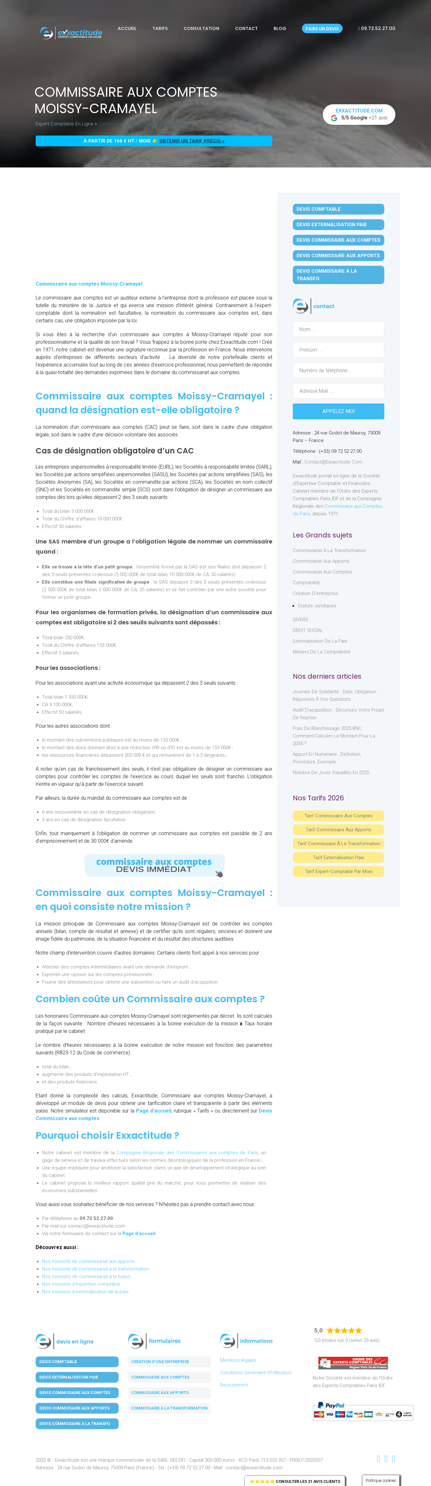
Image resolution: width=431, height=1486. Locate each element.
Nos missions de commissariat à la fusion (86, 1276)
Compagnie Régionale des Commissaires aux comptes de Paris (187, 1152)
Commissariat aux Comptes (322, 572)
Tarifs (160, 28)
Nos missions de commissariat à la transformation (95, 1269)
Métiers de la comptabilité (322, 652)
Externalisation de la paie (320, 641)
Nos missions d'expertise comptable (81, 1284)
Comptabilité (306, 582)
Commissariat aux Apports (321, 561)
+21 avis (359, 115)
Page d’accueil (153, 1111)
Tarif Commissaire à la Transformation (338, 843)
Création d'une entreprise (160, 1361)
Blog (280, 28)
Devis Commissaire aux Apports (338, 255)
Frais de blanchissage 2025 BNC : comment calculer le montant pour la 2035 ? (334, 735)
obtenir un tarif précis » (192, 141)
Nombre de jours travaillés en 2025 (331, 772)
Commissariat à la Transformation (329, 550)
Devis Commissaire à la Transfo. (327, 275)
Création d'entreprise (315, 593)
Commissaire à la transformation (169, 1408)
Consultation (201, 28)
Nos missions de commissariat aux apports (88, 1261)
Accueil (127, 28)
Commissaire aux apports (160, 1392)
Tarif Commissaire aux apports (338, 830)
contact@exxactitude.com (333, 462)
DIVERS (300, 619)
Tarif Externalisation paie (338, 857)
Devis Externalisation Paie (332, 224)
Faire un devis (322, 29)
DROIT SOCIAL (308, 630)
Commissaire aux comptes (160, 1377)
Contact (246, 28)
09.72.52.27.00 (376, 28)
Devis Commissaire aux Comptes (339, 240)
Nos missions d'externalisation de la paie (85, 1292)
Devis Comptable (319, 209)
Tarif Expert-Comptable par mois (339, 871)
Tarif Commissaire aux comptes (338, 816)
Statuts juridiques (317, 606)
